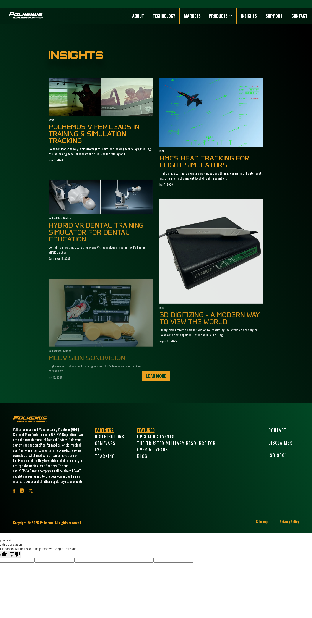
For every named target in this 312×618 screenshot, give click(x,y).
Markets (192, 16)
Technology (164, 16)
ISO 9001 (277, 455)
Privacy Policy (289, 521)
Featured (146, 430)
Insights (249, 16)
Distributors (109, 436)
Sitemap (262, 521)
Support (274, 16)
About (138, 16)
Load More (156, 375)
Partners (104, 430)
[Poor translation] (14, 554)
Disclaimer (280, 442)
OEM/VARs (105, 443)
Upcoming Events (156, 436)
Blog (142, 456)
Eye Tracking (105, 452)
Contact (299, 16)
